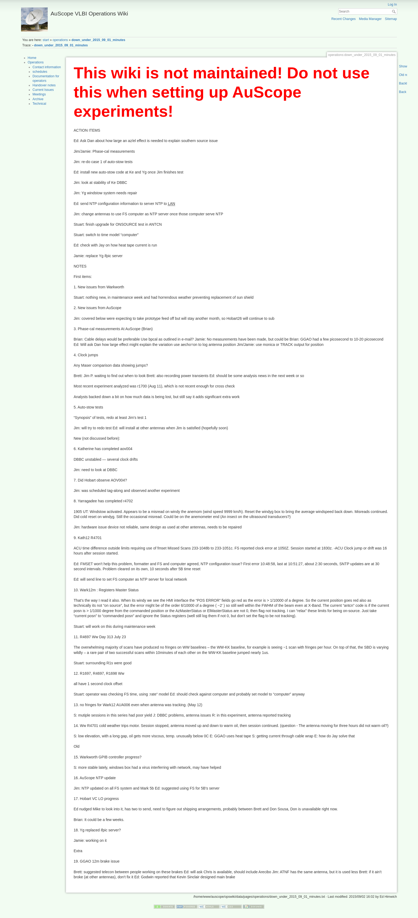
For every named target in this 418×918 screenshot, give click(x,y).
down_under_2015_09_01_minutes (98, 40)
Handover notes (44, 85)
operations (60, 40)
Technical (39, 104)
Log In (392, 4)
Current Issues (43, 90)
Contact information (47, 67)
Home (32, 58)
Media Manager (370, 19)
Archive (38, 99)
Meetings (39, 94)
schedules (40, 72)
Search (394, 11)
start (46, 40)
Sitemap (391, 19)
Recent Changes (343, 19)
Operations (36, 62)
